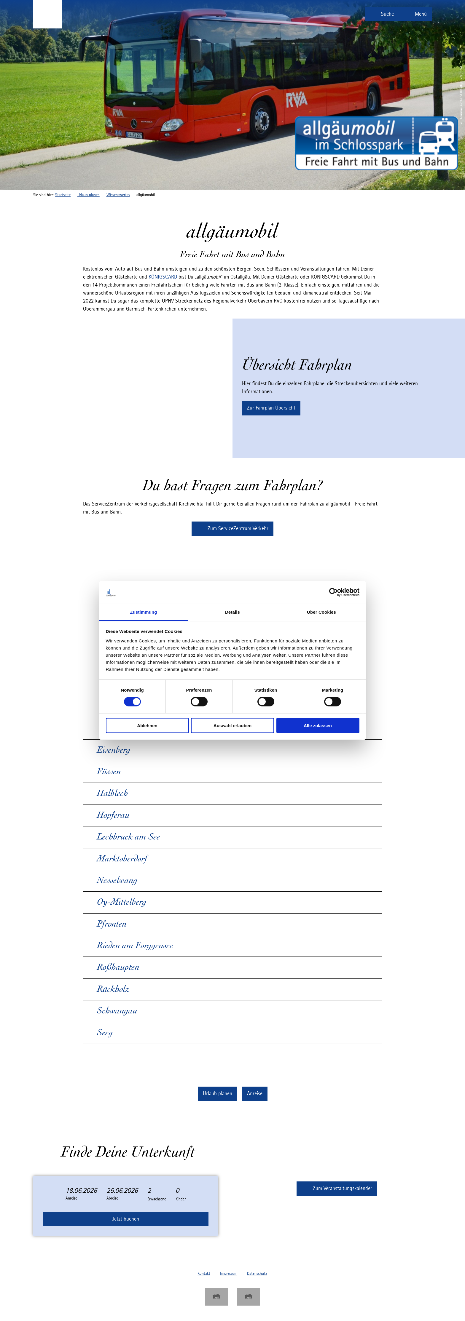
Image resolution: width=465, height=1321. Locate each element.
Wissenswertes (118, 195)
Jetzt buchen (125, 1219)
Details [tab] (232, 612)
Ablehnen (147, 725)
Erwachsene (156, 1199)
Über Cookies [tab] (321, 612)
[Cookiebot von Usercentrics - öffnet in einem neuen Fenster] (333, 592)
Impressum (228, 1274)
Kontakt (204, 1274)
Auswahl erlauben (232, 725)
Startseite (63, 195)
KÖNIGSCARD (163, 277)
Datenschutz (257, 1274)
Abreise (112, 1198)
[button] (271, 408)
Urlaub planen (88, 195)
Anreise (71, 1198)
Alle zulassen (318, 725)
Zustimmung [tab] (143, 612)
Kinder (181, 1199)
